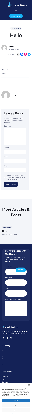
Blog (3, 382)
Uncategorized (16, 28)
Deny (16, 405)
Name (6, 148)
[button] (29, 385)
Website (6, 166)
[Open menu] (16, 11)
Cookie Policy (15, 413)
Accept (16, 400)
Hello (4, 231)
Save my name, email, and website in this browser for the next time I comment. (15, 177)
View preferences (16, 410)
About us (5, 379)
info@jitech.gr (16, 16)
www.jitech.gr (21, 5)
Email (6, 157)
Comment (8, 126)
